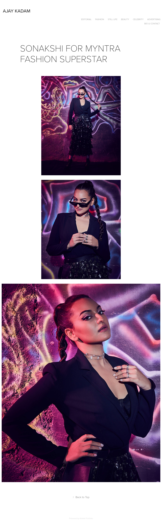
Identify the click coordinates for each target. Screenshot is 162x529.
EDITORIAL (86, 19)
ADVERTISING (153, 19)
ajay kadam (16, 11)
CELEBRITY (138, 19)
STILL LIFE (112, 19)
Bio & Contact (152, 23)
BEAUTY (125, 19)
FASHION (99, 19)
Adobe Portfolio (86, 518)
